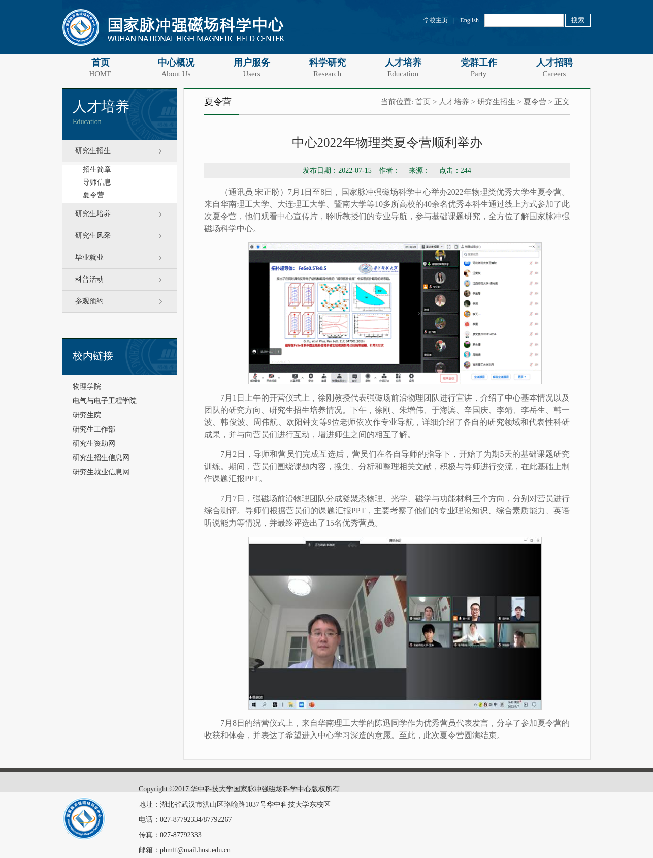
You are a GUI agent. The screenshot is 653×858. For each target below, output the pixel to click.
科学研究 (327, 67)
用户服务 (251, 67)
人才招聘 (554, 67)
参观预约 (89, 301)
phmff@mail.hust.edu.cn (195, 850)
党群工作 (478, 67)
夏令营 (93, 195)
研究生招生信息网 (101, 458)
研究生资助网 (94, 443)
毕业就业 (89, 257)
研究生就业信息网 (101, 472)
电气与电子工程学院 (105, 401)
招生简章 (97, 169)
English (469, 20)
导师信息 (97, 182)
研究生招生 (93, 151)
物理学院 (87, 386)
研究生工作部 (94, 429)
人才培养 (403, 67)
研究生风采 (93, 235)
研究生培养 (93, 214)
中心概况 (176, 67)
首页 (100, 67)
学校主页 (435, 20)
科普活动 (89, 279)
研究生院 (87, 415)
